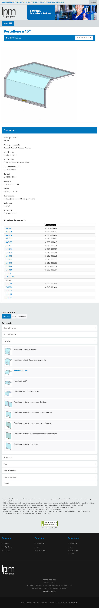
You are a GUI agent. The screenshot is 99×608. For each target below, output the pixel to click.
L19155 (9, 297)
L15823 (9, 269)
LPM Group (7, 547)
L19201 (9, 273)
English (93, 2)
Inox (14, 316)
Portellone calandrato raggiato (26, 349)
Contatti (6, 550)
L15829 (9, 249)
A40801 (9, 231)
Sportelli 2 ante (10, 334)
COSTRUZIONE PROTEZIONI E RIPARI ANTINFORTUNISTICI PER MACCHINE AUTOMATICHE (33, 2)
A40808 (9, 238)
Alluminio (6, 316)
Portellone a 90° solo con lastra (26, 391)
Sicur (71, 553)
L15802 (9, 255)
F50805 (9, 287)
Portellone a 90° (20, 381)
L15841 (9, 245)
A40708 (9, 242)
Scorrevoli (8, 457)
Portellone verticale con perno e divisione (30, 402)
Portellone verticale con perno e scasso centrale (33, 412)
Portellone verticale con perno (26, 444)
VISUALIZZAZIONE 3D (84, 38)
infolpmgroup (49, 591)
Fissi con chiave (10, 476)
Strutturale (22, 316)
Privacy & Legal (73, 602)
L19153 (9, 294)
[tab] (49, 328)
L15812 (9, 252)
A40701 (9, 235)
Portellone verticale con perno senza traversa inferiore (35, 433)
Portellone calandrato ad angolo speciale (30, 359)
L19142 (9, 290)
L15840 (9, 259)
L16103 (9, 283)
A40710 (9, 228)
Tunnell (6, 483)
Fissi (5, 464)
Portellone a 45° (21, 370)
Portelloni (7, 340)
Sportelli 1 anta (10, 328)
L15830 (9, 263)
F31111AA (10, 276)
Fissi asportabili (10, 470)
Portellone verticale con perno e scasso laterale (32, 423)
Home (5, 543)
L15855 (9, 266)
